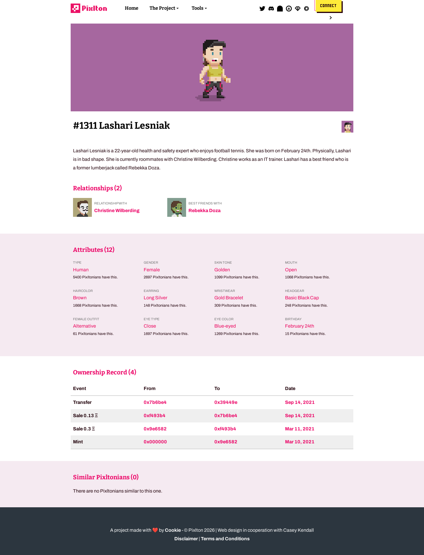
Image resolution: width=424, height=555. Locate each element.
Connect (328, 6)
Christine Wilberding (117, 210)
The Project (162, 8)
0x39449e (225, 402)
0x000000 (155, 441)
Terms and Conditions (225, 538)
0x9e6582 (155, 428)
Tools (197, 8)
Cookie (173, 530)
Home (131, 8)
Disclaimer (186, 538)
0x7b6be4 (155, 402)
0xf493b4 (154, 415)
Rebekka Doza (204, 210)
